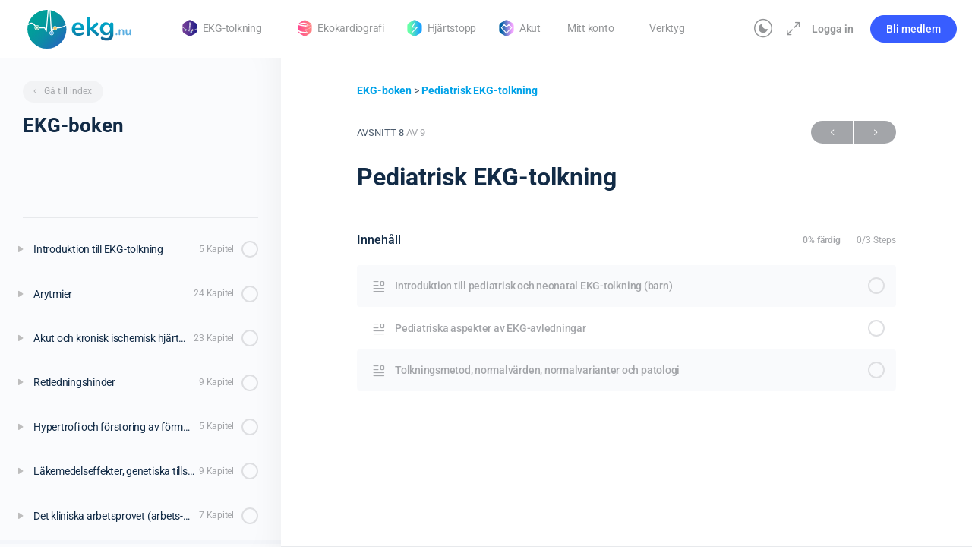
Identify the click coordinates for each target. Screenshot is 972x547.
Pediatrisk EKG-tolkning (479, 90)
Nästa (875, 132)
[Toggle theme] (763, 29)
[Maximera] (790, 29)
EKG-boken (385, 90)
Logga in (833, 29)
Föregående (832, 132)
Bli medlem (913, 29)
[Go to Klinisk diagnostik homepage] (79, 27)
